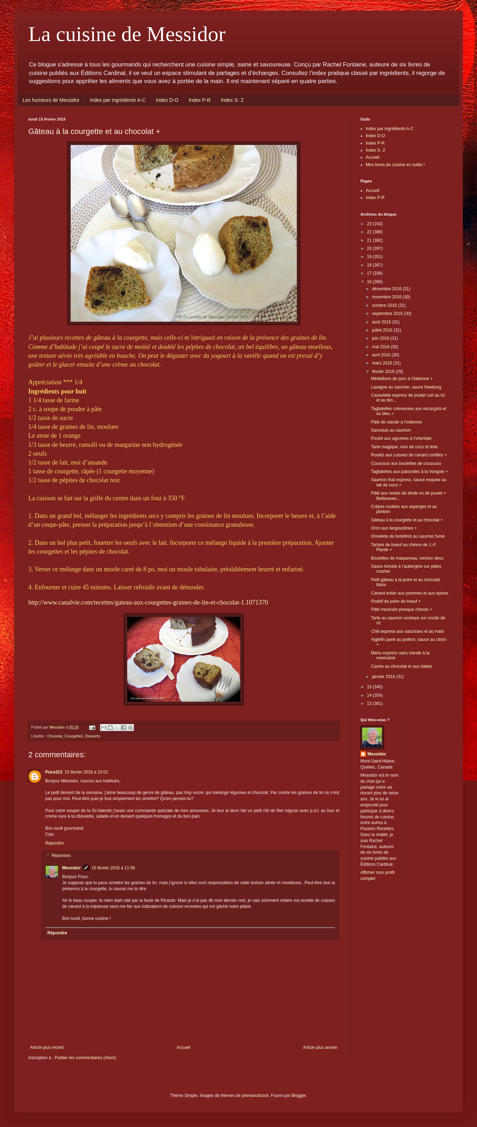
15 (370, 686)
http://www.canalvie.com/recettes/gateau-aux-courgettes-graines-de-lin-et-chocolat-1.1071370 (148, 602)
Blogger (299, 1095)
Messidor (71, 867)
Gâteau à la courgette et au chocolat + (407, 520)
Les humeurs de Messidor (51, 100)
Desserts (92, 736)
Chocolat (55, 736)
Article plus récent (47, 1047)
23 (370, 223)
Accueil (183, 1047)
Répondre (54, 843)
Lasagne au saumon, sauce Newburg (406, 387)
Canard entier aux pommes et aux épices (409, 593)
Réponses (61, 855)
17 (370, 273)
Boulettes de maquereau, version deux (407, 558)
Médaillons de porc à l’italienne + (401, 378)
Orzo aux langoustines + (394, 528)
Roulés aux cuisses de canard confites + (409, 454)
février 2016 (384, 371)
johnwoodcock (255, 1095)
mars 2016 (382, 363)
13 (370, 703)
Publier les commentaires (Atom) (85, 1057)
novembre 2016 (387, 296)
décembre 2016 (387, 288)
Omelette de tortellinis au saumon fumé (408, 536)
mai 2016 (381, 346)
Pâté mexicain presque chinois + (401, 609)
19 (370, 256)
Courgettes (73, 736)
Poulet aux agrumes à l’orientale (401, 438)
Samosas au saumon (391, 430)
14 (370, 695)
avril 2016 (381, 354)
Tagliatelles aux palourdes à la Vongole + (409, 471)
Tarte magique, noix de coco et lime (404, 446)
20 (370, 248)
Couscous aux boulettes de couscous (406, 463)
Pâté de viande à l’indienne (396, 422)
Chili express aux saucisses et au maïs (407, 631)
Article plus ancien (320, 1047)
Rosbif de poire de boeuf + (396, 601)
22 (370, 231)
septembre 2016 (388, 313)
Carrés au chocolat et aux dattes (401, 666)
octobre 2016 (385, 305)
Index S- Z (232, 100)
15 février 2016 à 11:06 (113, 867)
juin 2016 (381, 338)
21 (370, 240)
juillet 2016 (383, 330)
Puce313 (54, 772)
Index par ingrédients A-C (118, 100)
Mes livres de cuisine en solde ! (395, 164)
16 (370, 281)
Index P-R (200, 100)
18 (370, 265)
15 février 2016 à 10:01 (86, 772)
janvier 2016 (384, 676)
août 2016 (382, 322)
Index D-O (167, 100)
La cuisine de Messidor (126, 34)
